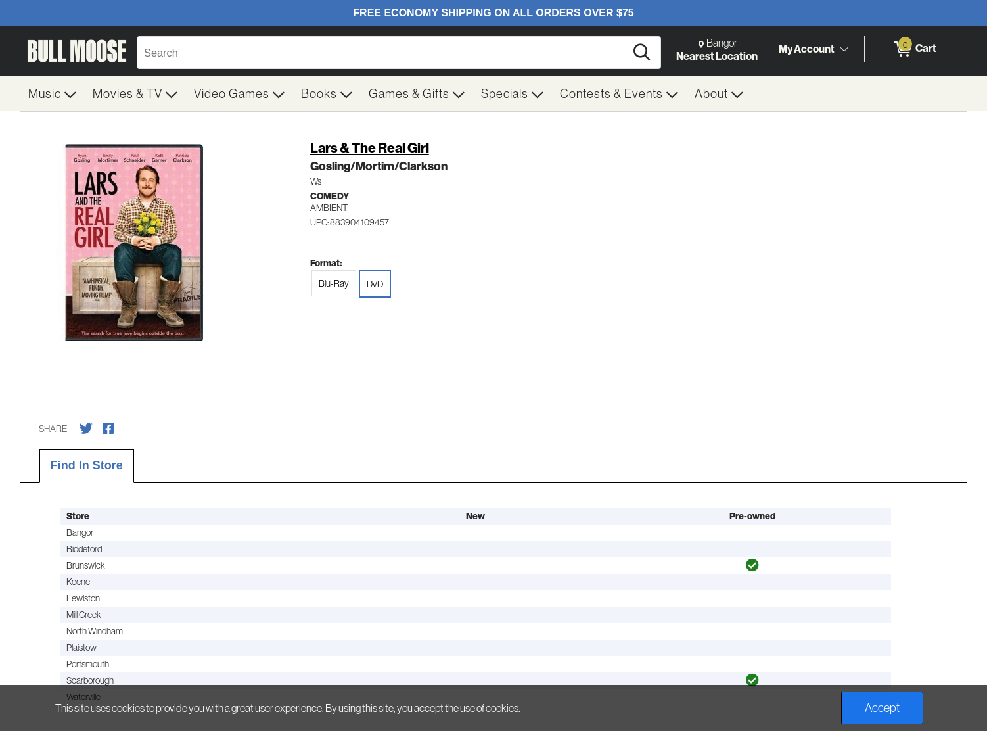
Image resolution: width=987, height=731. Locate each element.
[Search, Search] (383, 52)
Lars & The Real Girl (369, 147)
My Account (807, 48)
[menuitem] (52, 93)
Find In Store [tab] (87, 465)
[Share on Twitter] (86, 428)
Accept (882, 707)
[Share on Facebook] (108, 428)
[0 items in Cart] (913, 49)
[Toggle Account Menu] (844, 49)
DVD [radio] (375, 284)
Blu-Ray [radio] (334, 283)
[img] (752, 565)
